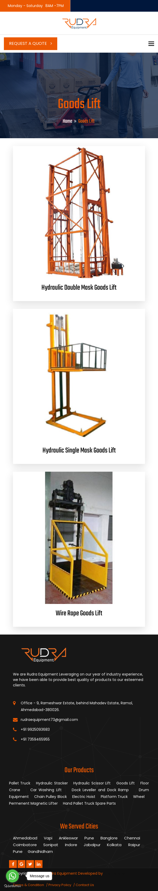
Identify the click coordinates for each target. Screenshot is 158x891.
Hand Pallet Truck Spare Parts (90, 803)
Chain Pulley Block (51, 796)
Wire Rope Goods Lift (79, 613)
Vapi (48, 838)
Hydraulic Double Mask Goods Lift (79, 287)
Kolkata (114, 844)
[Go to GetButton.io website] (12, 885)
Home (67, 121)
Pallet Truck (19, 783)
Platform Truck (115, 796)
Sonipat (50, 844)
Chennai (132, 838)
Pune (89, 838)
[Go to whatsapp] (12, 875)
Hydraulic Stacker (52, 783)
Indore (71, 844)
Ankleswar (68, 838)
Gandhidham (40, 851)
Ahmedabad (25, 838)
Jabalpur (92, 844)
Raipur (134, 844)
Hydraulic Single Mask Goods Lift (79, 450)
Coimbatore (25, 844)
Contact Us (85, 884)
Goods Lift (125, 783)
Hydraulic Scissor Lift (92, 783)
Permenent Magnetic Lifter (34, 803)
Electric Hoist (84, 796)
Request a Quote (30, 43)
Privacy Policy (59, 884)
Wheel (139, 796)
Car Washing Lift (47, 789)
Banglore (109, 838)
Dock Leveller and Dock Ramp (101, 789)
